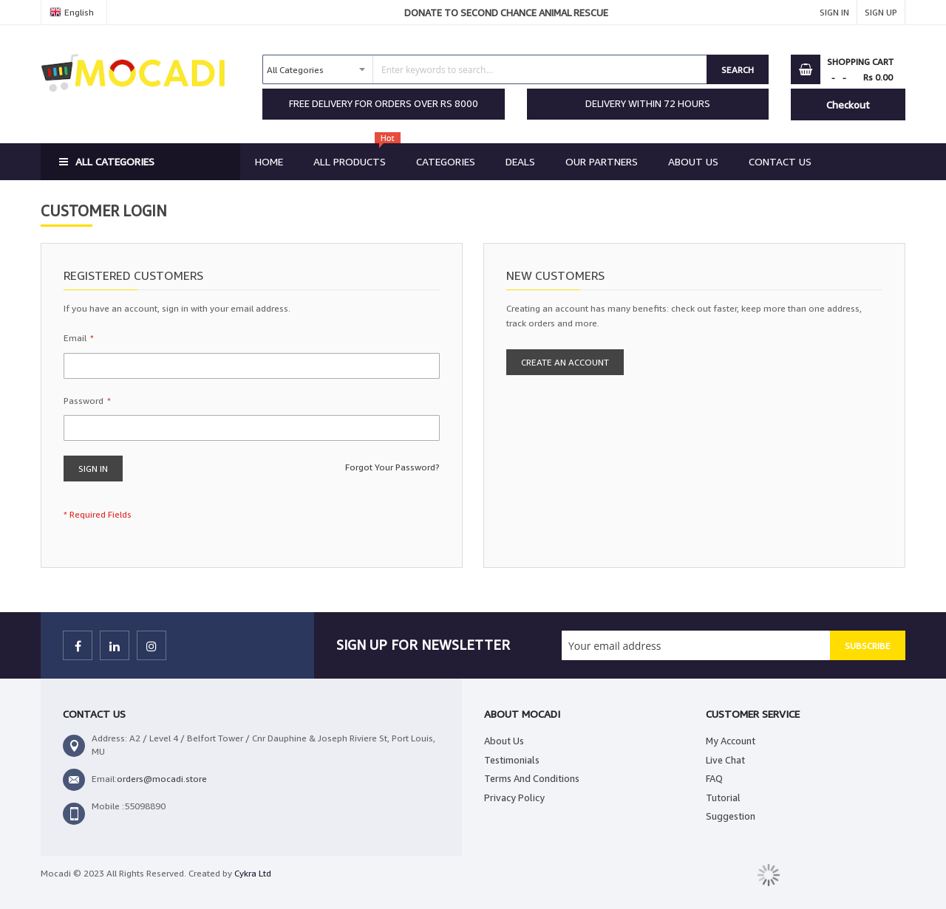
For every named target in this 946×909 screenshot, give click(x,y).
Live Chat (725, 760)
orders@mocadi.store (162, 778)
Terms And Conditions (531, 778)
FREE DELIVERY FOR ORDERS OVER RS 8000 (383, 103)
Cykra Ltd (252, 873)
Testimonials (512, 760)
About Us (504, 741)
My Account (730, 741)
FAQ (714, 778)
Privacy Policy (514, 797)
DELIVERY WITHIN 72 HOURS (647, 103)
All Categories (114, 161)
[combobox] (484, 69)
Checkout (848, 104)
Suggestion (730, 816)
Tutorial (723, 797)
